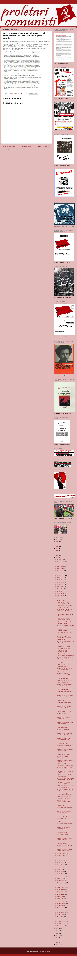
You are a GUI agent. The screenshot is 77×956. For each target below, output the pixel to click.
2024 (57, 544)
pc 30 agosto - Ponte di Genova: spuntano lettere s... (65, 665)
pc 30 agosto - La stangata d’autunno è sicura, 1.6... (64, 674)
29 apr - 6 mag (61, 889)
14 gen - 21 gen (61, 923)
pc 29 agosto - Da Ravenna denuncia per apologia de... (64, 692)
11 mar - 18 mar (61, 905)
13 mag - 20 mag (61, 885)
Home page (26, 146)
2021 (57, 550)
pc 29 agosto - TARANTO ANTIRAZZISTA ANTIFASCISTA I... (63, 719)
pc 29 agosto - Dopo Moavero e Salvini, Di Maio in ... (65, 696)
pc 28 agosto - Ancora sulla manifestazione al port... (64, 753)
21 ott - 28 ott (60, 582)
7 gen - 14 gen (61, 925)
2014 (57, 935)
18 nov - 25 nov (61, 573)
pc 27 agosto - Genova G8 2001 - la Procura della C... (65, 790)
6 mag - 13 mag (61, 887)
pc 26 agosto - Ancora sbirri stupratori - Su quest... (64, 828)
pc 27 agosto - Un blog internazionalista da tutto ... (64, 801)
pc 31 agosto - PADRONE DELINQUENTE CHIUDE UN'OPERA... (64, 638)
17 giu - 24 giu (61, 873)
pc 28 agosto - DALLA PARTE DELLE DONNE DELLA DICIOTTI (64, 735)
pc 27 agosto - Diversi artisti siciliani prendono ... (64, 812)
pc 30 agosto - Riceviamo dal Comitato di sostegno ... (64, 677)
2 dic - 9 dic (60, 568)
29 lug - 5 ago (60, 860)
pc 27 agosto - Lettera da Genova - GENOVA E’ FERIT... (65, 786)
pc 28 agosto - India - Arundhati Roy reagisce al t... (65, 742)
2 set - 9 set (60, 598)
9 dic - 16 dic (60, 566)
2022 (57, 548)
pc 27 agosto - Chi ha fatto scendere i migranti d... (63, 782)
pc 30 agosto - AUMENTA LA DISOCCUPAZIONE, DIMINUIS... (64, 670)
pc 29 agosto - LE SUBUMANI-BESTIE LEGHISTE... (65, 707)
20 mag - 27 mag (61, 882)
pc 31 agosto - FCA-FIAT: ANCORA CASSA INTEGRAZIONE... (63, 650)
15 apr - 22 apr (61, 894)
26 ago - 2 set (60, 600)
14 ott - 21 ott (60, 584)
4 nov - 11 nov (61, 577)
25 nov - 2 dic (60, 570)
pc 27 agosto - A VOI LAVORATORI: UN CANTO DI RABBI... (65, 820)
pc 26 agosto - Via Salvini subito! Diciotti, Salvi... (65, 846)
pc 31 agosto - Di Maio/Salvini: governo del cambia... (64, 629)
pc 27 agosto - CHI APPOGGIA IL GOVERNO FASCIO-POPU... (65, 779)
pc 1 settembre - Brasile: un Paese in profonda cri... (64, 602)
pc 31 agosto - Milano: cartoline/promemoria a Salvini (65, 654)
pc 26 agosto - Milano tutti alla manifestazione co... (64, 839)
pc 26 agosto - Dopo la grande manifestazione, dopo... (64, 850)
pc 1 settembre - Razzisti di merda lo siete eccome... (64, 618)
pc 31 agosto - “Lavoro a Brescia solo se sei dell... (65, 633)
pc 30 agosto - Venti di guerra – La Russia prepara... (65, 661)
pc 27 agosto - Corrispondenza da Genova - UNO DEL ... (65, 824)
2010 (57, 944)
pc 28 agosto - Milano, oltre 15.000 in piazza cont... (64, 739)
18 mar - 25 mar (61, 903)
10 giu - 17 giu (61, 876)
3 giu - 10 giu (60, 878)
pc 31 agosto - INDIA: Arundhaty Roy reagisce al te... (65, 658)
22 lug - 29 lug (61, 862)
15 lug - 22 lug (61, 864)
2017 (57, 928)
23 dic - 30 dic (61, 561)
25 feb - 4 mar (61, 910)
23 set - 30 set (61, 591)
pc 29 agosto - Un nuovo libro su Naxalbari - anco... (65, 714)
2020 (57, 553)
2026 (57, 539)
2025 (57, 541)
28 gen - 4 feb (61, 919)
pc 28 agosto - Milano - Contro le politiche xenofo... (65, 761)
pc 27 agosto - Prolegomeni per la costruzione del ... (65, 808)
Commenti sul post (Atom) (14, 150)
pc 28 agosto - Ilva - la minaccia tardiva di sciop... (65, 771)
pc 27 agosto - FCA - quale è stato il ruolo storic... (64, 804)
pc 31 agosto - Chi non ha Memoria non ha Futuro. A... (64, 645)
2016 (57, 931)
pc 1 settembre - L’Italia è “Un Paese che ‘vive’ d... (64, 606)
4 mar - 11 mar (61, 907)
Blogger (48, 951)
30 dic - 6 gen (60, 559)
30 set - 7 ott (60, 588)
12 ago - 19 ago (61, 855)
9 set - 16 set (60, 595)
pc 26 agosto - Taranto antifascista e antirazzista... (64, 835)
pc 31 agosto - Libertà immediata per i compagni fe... (65, 626)
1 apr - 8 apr (60, 898)
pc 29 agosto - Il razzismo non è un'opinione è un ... (65, 703)
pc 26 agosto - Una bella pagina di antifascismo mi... (65, 831)
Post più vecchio (44, 146)
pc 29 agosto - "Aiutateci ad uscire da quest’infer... (64, 688)
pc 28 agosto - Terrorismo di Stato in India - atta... (64, 757)
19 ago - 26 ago (61, 853)
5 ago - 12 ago (61, 858)
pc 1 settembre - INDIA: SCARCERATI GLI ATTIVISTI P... (65, 614)
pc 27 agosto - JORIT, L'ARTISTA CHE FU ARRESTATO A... (65, 815)
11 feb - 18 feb (61, 914)
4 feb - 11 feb (60, 916)
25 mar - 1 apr (61, 901)
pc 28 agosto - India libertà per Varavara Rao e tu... (64, 726)
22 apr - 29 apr (61, 892)
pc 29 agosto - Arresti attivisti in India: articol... (65, 699)
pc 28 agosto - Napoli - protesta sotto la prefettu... (65, 750)
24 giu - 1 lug (60, 871)
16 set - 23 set (61, 593)
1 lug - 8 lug (60, 869)
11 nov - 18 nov (61, 575)
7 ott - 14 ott (60, 586)
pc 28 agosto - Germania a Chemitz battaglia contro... (64, 730)
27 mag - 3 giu (61, 880)
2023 (57, 546)
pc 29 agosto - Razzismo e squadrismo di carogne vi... (64, 710)
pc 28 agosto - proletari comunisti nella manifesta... (65, 723)
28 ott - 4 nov (60, 579)
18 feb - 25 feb (61, 912)
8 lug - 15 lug (60, 867)
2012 (57, 940)
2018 (57, 557)
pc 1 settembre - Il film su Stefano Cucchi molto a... (65, 622)
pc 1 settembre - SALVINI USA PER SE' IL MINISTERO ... (64, 610)
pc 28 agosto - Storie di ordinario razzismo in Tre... (65, 775)
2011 (57, 942)
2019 (57, 555)
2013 (57, 937)
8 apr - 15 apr (60, 896)
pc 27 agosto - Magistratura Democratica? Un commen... (65, 793)
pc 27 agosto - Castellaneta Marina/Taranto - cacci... (64, 797)
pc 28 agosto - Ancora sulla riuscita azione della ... (64, 746)
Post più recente (9, 146)
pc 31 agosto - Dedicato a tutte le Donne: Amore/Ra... (65, 642)
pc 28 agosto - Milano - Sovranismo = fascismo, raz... (65, 764)
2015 (57, 933)
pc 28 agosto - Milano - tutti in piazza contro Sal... (64, 768)
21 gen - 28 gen (61, 921)
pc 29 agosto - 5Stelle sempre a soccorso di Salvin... (65, 681)
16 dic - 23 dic (61, 564)
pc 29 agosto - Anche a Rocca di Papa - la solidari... (65, 685)
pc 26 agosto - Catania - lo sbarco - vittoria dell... (63, 842)
